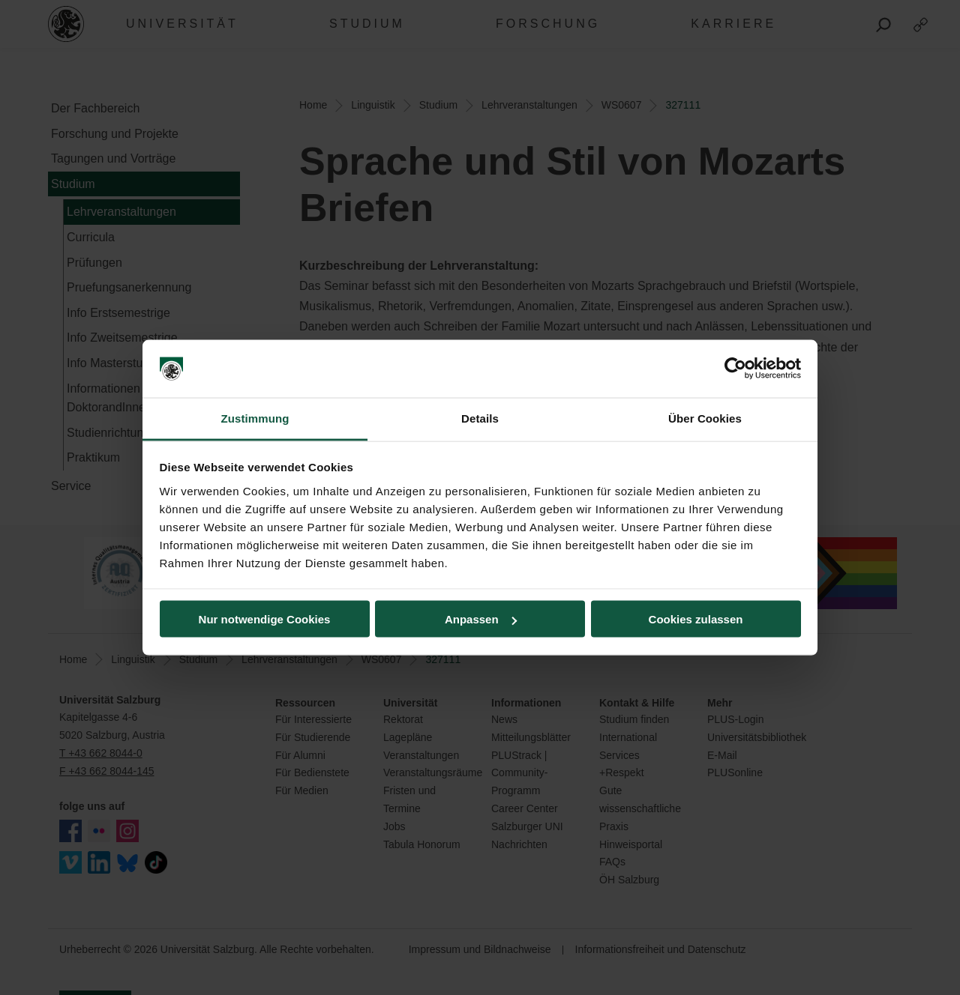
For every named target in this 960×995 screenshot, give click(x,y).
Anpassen (481, 619)
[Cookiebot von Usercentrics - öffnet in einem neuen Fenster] (735, 368)
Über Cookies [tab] (705, 417)
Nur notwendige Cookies (265, 619)
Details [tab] (480, 417)
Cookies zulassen (696, 619)
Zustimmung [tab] (255, 417)
